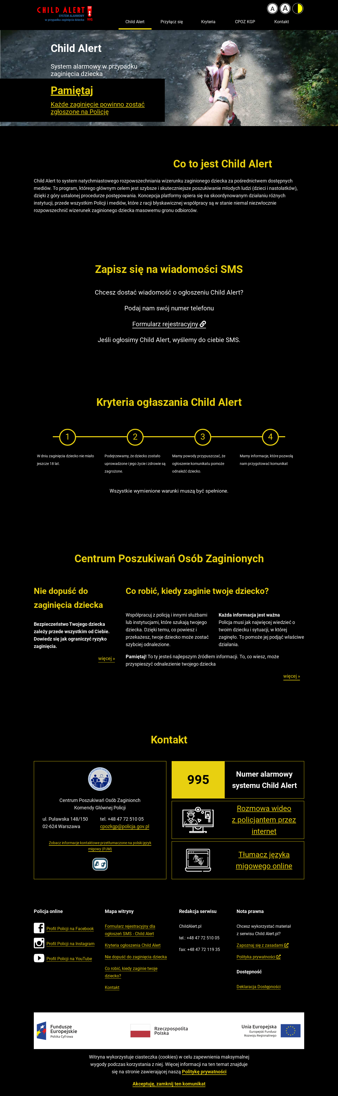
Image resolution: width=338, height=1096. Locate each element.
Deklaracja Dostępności (259, 986)
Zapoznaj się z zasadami (263, 945)
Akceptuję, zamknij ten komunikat (169, 1084)
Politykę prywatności (204, 1071)
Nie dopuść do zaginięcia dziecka (136, 956)
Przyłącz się (172, 21)
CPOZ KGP (245, 21)
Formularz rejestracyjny (169, 324)
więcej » (106, 659)
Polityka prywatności (259, 957)
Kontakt (281, 21)
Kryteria (208, 21)
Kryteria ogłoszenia (133, 945)
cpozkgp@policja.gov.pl (124, 826)
